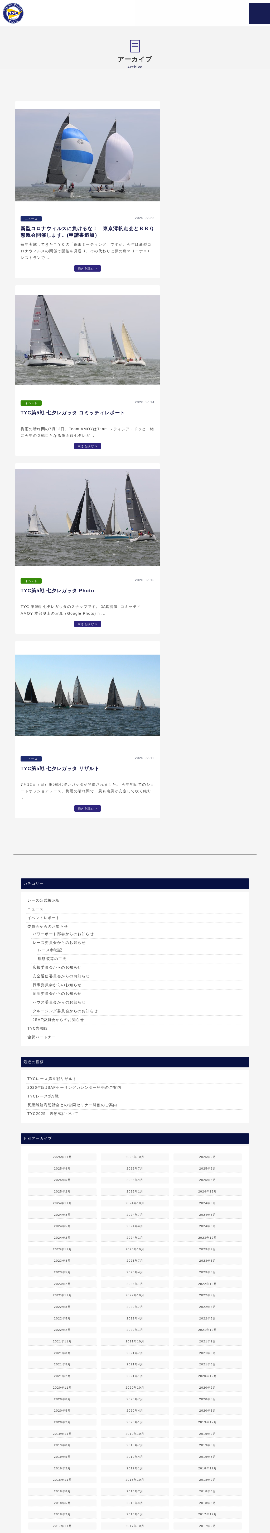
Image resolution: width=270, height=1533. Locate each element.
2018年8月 (62, 1095)
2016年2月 (207, 1198)
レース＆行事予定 (118, 1510)
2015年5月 (207, 1233)
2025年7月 (135, 772)
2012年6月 (135, 1371)
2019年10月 (135, 1037)
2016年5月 (207, 1187)
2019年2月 (62, 1071)
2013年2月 (207, 1337)
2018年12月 (207, 1071)
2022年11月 (62, 899)
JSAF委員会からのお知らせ (58, 623)
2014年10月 (62, 1268)
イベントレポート (43, 521)
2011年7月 (62, 1418)
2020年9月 (207, 991)
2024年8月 (62, 818)
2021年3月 (207, 968)
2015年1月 (62, 1256)
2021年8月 (62, 956)
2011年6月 (135, 1418)
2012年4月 (62, 1383)
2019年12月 (207, 1025)
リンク (250, 1510)
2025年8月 (62, 772)
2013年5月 (207, 1325)
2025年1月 (135, 795)
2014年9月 (135, 1268)
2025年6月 (207, 772)
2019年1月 (135, 1071)
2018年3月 (207, 1106)
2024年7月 (135, 818)
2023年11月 (62, 852)
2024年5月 (62, 829)
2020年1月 (135, 1025)
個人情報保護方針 (162, 1516)
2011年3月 (135, 1429)
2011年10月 (62, 1406)
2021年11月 (62, 945)
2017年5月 (207, 1141)
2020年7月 (135, 1002)
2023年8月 (62, 864)
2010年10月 (62, 1452)
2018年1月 (135, 1118)
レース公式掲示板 (43, 504)
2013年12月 (135, 1302)
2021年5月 (62, 968)
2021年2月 (62, 979)
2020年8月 (62, 1002)
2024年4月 (135, 829)
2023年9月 (207, 852)
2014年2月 (207, 1291)
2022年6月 (207, 910)
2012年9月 (135, 1360)
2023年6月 (207, 864)
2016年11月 (207, 1164)
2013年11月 (207, 1302)
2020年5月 (62, 1014)
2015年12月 (135, 1210)
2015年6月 (135, 1233)
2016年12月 (135, 1164)
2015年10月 (62, 1221)
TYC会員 (104, 1516)
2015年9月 (135, 1221)
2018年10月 (135, 1083)
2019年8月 (62, 1049)
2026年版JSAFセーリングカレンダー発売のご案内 (74, 691)
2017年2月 (207, 1152)
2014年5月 (207, 1279)
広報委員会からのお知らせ (57, 571)
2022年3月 (207, 922)
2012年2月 (207, 1383)
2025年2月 (62, 795)
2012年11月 (207, 1348)
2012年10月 (62, 1360)
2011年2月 (207, 1429)
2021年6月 (207, 956)
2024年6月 (207, 818)
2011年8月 (207, 1406)
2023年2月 (62, 887)
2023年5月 (62, 875)
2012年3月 (135, 1383)
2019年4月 (135, 1060)
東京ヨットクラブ (40, 13)
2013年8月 (207, 1314)
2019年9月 (207, 1037)
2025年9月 (207, 760)
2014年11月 (207, 1256)
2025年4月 (135, 783)
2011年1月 (62, 1440)
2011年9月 (135, 1406)
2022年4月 (135, 922)
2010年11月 (207, 1440)
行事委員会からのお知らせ (57, 588)
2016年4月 (62, 1198)
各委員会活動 (150, 1510)
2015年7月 (62, 1233)
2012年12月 (135, 1348)
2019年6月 (207, 1049)
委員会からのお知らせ (47, 530)
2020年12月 (207, 979)
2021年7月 (135, 956)
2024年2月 (62, 841)
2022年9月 (207, 899)
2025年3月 (207, 783)
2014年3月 (135, 1291)
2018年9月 (207, 1083)
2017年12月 (207, 1118)
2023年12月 (207, 841)
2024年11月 (62, 806)
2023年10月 (135, 852)
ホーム (22, 1510)
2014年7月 (62, 1279)
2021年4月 (135, 968)
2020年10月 (135, 991)
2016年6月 (135, 1187)
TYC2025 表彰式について (53, 717)
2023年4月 (135, 875)
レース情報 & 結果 (183, 1510)
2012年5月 (207, 1371)
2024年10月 (135, 806)
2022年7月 (135, 910)
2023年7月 (135, 864)
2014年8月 (207, 1268)
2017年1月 (62, 1164)
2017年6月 (135, 1141)
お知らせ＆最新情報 (51, 1510)
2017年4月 (62, 1152)
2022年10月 (135, 899)
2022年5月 (62, 922)
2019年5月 (62, 1060)
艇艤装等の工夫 (52, 562)
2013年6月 (135, 1325)
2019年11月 (62, 1037)
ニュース (35, 513)
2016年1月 (62, 1210)
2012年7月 (62, 1371)
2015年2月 (207, 1244)
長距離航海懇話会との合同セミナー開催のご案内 (72, 708)
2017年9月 (207, 1129)
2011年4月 (62, 1429)
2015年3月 (135, 1244)
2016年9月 (135, 1175)
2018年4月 (135, 1106)
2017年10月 (135, 1129)
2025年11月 (62, 760)
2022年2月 (62, 933)
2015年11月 (207, 1210)
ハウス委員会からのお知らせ (59, 606)
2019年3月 (207, 1060)
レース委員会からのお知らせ (59, 546)
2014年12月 (135, 1256)
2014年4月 (62, 1291)
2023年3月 (207, 875)
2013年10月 (62, 1314)
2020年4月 (135, 1014)
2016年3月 (135, 1198)
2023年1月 (135, 887)
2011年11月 (207, 1394)
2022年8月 (62, 910)
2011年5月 (207, 1418)
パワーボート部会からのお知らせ (63, 538)
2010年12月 (135, 1440)
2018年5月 (62, 1106)
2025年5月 (62, 783)
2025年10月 (135, 760)
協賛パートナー (41, 641)
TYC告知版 (37, 632)
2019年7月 (135, 1049)
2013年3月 (135, 1337)
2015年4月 (62, 1244)
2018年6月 (207, 1095)
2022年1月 (135, 933)
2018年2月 (62, 1118)
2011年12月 (135, 1394)
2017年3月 (135, 1152)
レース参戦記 (50, 554)
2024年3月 (207, 829)
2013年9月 (135, 1314)
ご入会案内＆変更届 (222, 1510)
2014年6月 (135, 1279)
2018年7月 (135, 1095)
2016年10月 (62, 1175)
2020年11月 (62, 991)
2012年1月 (62, 1394)
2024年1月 (135, 841)
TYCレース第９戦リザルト (52, 682)
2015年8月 (207, 1221)
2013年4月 (62, 1337)
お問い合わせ (130, 1516)
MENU (259, 13)
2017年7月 (62, 1141)
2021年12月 (207, 933)
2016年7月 (62, 1187)
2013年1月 (62, 1348)
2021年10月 (135, 945)
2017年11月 (62, 1129)
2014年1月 (62, 1302)
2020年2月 (62, 1025)
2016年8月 (207, 1175)
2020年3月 (207, 1014)
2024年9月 (207, 806)
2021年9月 (207, 945)
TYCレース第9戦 (43, 700)
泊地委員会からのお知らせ (57, 597)
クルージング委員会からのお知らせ (65, 615)
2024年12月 (207, 795)
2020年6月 (207, 1002)
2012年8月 (207, 1360)
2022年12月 (207, 887)
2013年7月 (62, 1325)
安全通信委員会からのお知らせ (61, 580)
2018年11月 (62, 1083)
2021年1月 (135, 979)
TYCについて (85, 1510)
